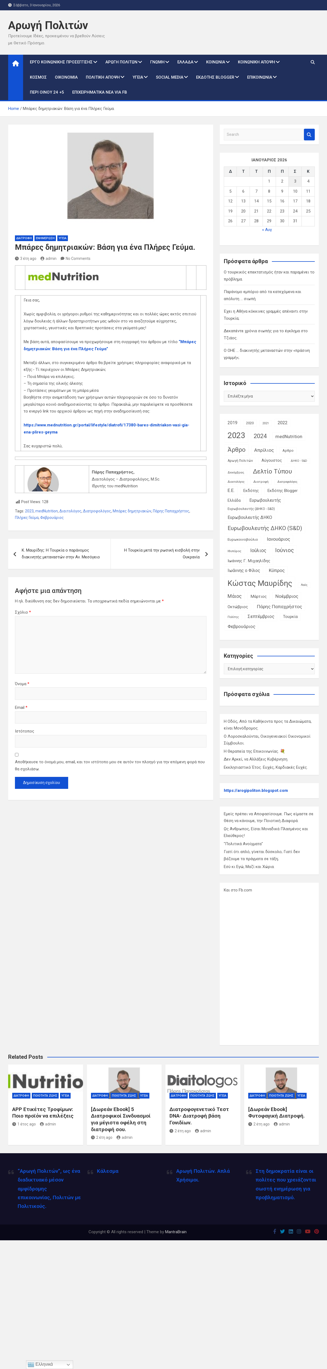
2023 (29, 511)
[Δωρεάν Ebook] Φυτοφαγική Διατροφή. (276, 1112)
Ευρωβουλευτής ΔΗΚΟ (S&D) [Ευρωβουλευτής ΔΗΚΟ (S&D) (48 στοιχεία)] (265, 528)
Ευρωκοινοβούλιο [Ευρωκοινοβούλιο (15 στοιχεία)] (243, 539)
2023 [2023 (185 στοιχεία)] (236, 435)
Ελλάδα (185, 62)
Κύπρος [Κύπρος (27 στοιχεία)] (277, 570)
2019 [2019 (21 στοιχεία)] (232, 422)
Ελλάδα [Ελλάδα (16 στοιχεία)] (234, 500)
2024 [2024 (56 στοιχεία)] (260, 436)
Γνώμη (157, 62)
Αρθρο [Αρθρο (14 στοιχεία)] (288, 450)
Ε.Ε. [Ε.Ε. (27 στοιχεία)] (231, 490)
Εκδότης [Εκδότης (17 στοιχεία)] (251, 490)
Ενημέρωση (45, 238)
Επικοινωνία (259, 77)
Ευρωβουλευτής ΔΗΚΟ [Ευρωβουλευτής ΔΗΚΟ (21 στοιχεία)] (250, 517)
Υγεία (138, 77)
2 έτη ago (101, 1137)
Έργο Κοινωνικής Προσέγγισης (61, 62)
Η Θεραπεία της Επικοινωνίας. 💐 (254, 751)
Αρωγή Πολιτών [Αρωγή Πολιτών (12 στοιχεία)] (240, 461)
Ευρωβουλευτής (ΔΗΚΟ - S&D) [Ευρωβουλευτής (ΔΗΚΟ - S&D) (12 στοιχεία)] (251, 509)
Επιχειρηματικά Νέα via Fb (99, 92)
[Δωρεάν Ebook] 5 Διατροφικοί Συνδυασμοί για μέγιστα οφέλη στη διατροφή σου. (120, 1119)
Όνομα (22, 683)
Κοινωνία (215, 62)
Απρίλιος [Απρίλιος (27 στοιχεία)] (264, 450)
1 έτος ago (24, 1124)
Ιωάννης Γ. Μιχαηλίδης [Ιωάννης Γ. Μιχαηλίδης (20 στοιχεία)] (249, 560)
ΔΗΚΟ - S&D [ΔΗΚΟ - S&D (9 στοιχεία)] (299, 461)
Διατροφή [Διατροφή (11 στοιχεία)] (261, 482)
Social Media (169, 77)
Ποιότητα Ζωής (45, 1095)
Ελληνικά (40, 1364)
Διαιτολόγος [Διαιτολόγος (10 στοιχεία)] (236, 482)
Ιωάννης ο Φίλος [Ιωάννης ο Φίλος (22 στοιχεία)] (244, 570)
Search (309, 134)
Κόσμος (38, 77)
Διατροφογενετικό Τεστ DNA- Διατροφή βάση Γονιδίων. (199, 1116)
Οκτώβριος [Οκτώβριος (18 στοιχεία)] (238, 606)
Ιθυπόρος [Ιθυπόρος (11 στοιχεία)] (234, 551)
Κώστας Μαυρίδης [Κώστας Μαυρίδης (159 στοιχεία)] (260, 583)
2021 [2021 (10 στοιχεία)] (265, 423)
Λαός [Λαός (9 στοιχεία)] (304, 585)
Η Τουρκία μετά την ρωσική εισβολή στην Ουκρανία (162, 554)
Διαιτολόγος (70, 511)
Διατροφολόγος (97, 511)
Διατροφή (24, 238)
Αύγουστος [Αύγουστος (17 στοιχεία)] (272, 460)
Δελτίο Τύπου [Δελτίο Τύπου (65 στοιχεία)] (272, 471)
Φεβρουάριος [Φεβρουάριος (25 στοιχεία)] (241, 626)
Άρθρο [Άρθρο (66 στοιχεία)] (237, 449)
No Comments (78, 258)
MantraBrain (176, 1231)
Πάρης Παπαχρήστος (171, 511)
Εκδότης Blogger (215, 77)
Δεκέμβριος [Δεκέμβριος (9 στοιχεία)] (236, 472)
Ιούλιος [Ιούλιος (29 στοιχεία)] (258, 550)
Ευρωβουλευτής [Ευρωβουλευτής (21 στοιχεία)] (265, 500)
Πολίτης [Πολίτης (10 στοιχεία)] (233, 617)
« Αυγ (267, 229)
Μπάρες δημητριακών (132, 511)
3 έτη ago (25, 258)
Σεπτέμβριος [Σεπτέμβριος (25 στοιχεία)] (261, 616)
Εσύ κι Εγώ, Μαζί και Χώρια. (249, 866)
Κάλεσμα (107, 1171)
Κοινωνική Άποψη (256, 62)
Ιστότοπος (24, 731)
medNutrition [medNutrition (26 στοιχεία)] (288, 436)
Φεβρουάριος (52, 517)
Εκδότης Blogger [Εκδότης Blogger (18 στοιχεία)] (283, 490)
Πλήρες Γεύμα (27, 517)
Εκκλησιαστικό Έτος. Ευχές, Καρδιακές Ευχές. (266, 767)
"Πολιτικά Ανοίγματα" (243, 843)
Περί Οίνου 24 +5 (47, 92)
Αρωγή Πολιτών (48, 25)
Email (21, 707)
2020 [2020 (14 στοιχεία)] (250, 423)
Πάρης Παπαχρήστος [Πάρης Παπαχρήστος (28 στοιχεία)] (279, 606)
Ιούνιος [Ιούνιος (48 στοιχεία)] (284, 550)
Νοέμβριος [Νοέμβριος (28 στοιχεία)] (286, 596)
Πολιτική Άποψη (103, 77)
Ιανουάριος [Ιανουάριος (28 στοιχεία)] (278, 539)
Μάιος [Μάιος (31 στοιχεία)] (235, 596)
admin (48, 258)
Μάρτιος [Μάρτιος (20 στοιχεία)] (258, 596)
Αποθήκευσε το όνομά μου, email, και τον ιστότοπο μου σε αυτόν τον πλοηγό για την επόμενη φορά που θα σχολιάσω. (110, 765)
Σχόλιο (23, 612)
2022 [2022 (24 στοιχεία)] (282, 422)
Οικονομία (66, 77)
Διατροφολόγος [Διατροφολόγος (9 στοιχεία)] (287, 482)
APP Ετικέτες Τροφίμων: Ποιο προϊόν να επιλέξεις (43, 1112)
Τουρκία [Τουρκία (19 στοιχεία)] (290, 616)
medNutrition (46, 511)
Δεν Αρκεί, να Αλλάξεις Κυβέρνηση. (256, 759)
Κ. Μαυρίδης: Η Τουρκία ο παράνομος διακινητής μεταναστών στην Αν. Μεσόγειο (61, 554)
